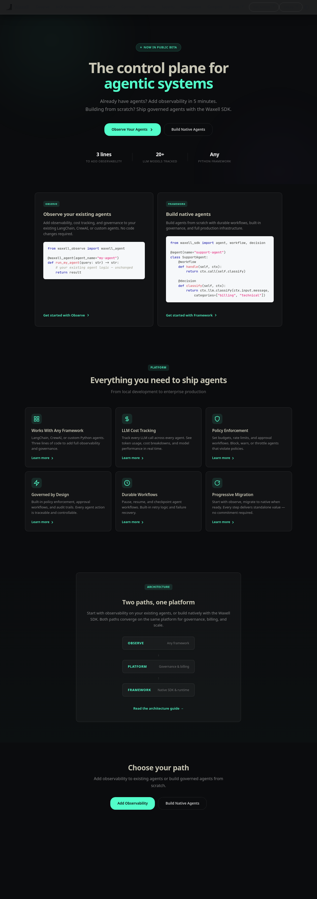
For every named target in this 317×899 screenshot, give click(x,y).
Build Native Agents (188, 129)
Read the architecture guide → (158, 708)
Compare (214, 6)
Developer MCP (102, 6)
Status (236, 6)
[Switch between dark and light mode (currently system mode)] (307, 7)
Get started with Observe (66, 315)
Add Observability (133, 803)
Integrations (191, 6)
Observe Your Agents (133, 129)
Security (168, 6)
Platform (148, 6)
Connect (128, 6)
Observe (42, 6)
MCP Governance (70, 6)
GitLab (290, 7)
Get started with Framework (192, 315)
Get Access (264, 7)
